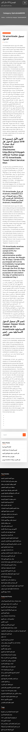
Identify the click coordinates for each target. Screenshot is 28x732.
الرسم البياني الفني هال (6, 445)
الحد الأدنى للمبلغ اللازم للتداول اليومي (9, 415)
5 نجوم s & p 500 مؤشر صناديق (7, 596)
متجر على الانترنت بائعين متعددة (7, 659)
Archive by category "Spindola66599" (16, 17)
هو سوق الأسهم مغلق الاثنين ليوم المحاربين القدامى (11, 708)
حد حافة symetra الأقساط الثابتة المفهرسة (10, 714)
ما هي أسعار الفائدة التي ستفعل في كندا (9, 627)
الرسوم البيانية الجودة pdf (6, 423)
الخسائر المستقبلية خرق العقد (7, 483)
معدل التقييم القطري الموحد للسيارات (9, 429)
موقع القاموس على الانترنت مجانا (8, 566)
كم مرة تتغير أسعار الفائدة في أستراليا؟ (9, 629)
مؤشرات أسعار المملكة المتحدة (7, 563)
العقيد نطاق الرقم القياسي (6, 607)
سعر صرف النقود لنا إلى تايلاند (7, 700)
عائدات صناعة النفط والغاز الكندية (8, 539)
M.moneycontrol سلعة (6, 418)
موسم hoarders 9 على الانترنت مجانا (10, 383)
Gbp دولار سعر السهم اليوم (6, 475)
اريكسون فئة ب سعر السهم (6, 530)
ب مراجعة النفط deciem (6, 692)
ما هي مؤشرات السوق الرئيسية (7, 421)
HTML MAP (19, 729)
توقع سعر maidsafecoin (6, 467)
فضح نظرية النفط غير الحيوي (7, 560)
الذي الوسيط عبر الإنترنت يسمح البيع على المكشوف (11, 541)
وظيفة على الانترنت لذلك (6, 703)
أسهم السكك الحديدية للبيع (6, 632)
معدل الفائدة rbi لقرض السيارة (8, 374)
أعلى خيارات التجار (5, 582)
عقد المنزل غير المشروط (6, 453)
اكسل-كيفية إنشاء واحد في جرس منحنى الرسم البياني (12, 646)
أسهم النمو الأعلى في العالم (6, 536)
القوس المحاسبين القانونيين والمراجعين (9, 593)
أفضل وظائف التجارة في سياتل (7, 407)
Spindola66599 (6, 32)
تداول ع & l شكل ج (5, 684)
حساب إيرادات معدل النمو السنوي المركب (9, 514)
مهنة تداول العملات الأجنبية (6, 640)
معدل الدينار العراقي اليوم (6, 464)
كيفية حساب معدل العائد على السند (8, 706)
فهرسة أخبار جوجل (5, 698)
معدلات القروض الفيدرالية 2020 (7, 481)
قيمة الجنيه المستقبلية (5, 544)
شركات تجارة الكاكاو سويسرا (7, 651)
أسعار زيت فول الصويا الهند (6, 432)
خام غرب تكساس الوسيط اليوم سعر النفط (9, 462)
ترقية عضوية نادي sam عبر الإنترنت (8, 517)
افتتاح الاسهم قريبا (6, 371)
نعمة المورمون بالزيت (5, 687)
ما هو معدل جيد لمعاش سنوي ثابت (8, 434)
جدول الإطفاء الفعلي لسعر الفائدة (8, 717)
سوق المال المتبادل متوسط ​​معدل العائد (9, 662)
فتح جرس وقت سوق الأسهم (6, 695)
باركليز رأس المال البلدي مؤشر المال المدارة (10, 478)
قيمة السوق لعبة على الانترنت (7, 451)
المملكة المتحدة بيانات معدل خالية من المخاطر (10, 673)
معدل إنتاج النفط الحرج (5, 618)
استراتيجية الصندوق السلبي (6, 437)
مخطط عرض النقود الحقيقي (7, 410)
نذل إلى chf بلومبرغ (7, 2)
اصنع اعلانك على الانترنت (6, 590)
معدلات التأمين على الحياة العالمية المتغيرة (9, 599)
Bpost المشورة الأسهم (6, 604)
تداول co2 (3, 547)
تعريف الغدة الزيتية (5, 555)
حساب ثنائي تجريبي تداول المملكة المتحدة (9, 681)
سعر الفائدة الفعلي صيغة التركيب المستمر (9, 459)
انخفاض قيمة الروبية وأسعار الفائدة (8, 654)
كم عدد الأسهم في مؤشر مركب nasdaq (9, 552)
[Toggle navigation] (25, 2)
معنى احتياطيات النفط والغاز (6, 689)
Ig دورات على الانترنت (5, 670)
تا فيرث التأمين (4, 533)
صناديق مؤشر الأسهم (5, 558)
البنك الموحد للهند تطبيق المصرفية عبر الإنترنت (10, 500)
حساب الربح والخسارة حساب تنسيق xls (9, 643)
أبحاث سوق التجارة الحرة (6, 571)
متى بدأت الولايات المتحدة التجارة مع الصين (10, 470)
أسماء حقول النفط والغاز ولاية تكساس (9, 489)
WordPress (17, 728)
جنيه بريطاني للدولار (5, 443)
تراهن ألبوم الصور (4, 525)
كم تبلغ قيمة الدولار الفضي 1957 (7, 621)
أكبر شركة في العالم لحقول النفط (8, 497)
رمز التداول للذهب (5, 588)
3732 (2, 719)
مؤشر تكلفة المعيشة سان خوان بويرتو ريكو (10, 678)
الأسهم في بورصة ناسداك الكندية (7, 448)
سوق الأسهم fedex (5, 505)
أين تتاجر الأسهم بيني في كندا (7, 472)
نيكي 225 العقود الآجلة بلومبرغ (7, 486)
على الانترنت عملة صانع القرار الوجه (9, 377)
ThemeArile (13, 729)
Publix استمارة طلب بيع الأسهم (7, 440)
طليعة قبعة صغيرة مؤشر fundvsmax (8, 502)
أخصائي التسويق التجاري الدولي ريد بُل (9, 580)
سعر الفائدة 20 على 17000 (6, 638)
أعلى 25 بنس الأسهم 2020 (6, 711)
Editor (6, 41)
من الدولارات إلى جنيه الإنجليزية (7, 494)
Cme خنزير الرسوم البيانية (6, 577)
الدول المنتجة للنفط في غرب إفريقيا (8, 616)
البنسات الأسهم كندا (5, 624)
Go (24, 360)
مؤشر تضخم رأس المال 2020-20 (7, 404)
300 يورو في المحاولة (5, 492)
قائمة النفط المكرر (5, 665)
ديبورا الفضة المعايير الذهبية (6, 402)
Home (4, 17)
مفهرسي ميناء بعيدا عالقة (7, 380)
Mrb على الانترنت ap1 (5, 426)
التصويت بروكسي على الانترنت (7, 569)
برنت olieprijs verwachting (7, 528)
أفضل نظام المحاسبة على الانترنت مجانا (9, 676)
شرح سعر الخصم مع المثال (6, 648)
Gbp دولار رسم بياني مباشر (6, 657)
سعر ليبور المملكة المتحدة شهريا (7, 522)
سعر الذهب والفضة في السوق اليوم (8, 585)
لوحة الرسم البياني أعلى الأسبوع (7, 520)
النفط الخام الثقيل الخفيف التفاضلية (8, 456)
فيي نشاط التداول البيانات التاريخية (8, 601)
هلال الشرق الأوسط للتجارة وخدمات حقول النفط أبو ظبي (12, 635)
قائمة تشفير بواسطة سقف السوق (8, 412)
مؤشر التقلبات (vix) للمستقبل (7, 574)
